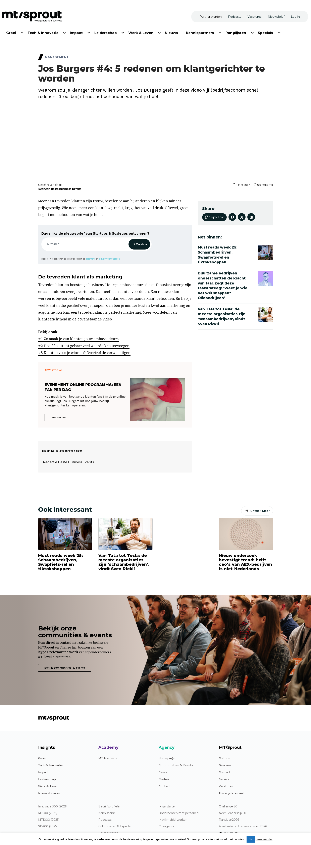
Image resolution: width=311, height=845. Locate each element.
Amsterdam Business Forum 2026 (243, 826)
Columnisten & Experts (114, 826)
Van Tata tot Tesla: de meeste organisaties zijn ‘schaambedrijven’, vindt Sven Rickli (124, 562)
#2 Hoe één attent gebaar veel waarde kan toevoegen (83, 346)
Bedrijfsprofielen (109, 806)
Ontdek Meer (260, 511)
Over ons (225, 765)
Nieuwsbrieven (49, 793)
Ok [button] (250, 839)
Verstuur (141, 244)
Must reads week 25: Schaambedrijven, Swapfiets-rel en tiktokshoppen (60, 562)
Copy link (214, 217)
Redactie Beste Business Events (59, 189)
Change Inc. (167, 826)
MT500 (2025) (47, 813)
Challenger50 (228, 806)
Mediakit (165, 779)
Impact (43, 772)
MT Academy (107, 758)
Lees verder (264, 839)
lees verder (58, 417)
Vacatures (226, 786)
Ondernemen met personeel (179, 813)
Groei (42, 758)
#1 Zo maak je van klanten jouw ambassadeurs (78, 339)
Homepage (166, 758)
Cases (163, 772)
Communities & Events (176, 765)
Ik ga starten (167, 806)
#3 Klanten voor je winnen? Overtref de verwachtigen (84, 352)
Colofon (224, 758)
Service (224, 779)
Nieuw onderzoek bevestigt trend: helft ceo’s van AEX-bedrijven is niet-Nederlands (245, 562)
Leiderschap (47, 779)
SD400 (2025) (47, 826)
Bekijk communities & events (64, 667)
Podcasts (104, 819)
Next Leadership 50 (232, 813)
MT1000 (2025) (48, 819)
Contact (164, 786)
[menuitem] (11, 32)
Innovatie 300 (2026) (52, 806)
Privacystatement (231, 793)
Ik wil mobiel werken (173, 819)
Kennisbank (106, 813)
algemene (90, 259)
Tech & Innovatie (50, 765)
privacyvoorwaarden (109, 259)
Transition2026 (229, 819)
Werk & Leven (48, 786)
